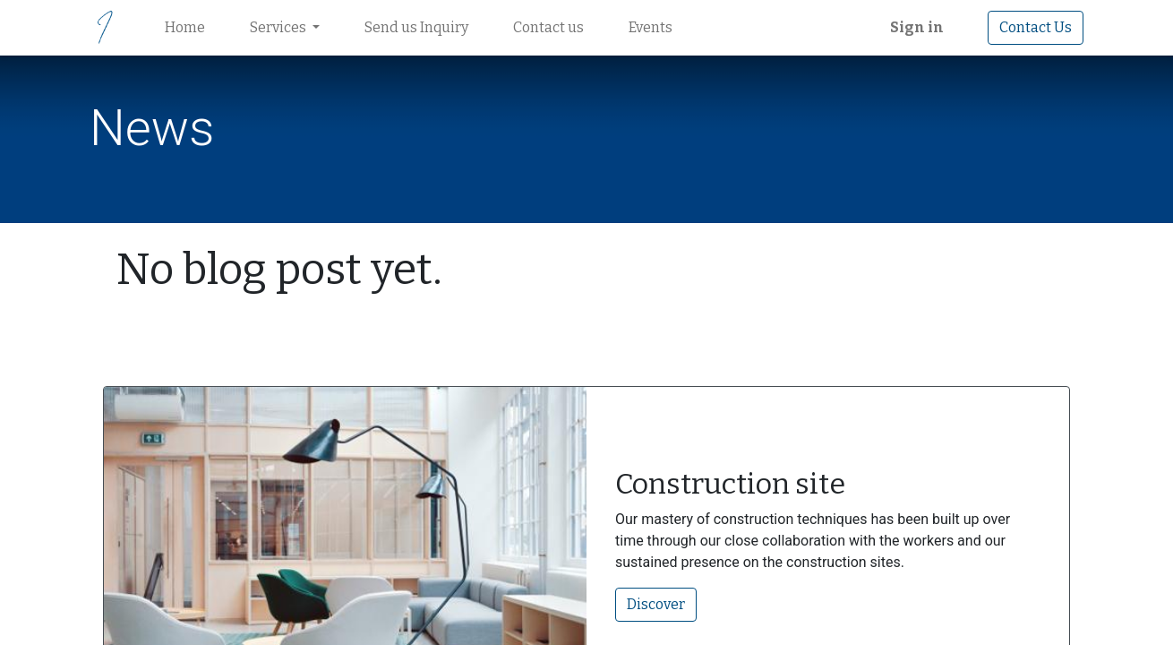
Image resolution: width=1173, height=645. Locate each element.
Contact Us (1035, 27)
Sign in (917, 27)
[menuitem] (184, 28)
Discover (656, 604)
